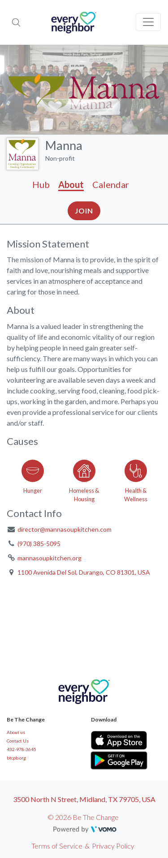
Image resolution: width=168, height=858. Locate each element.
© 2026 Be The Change (83, 817)
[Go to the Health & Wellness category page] (135, 479)
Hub (41, 184)
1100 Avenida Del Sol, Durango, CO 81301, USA (83, 572)
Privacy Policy (113, 845)
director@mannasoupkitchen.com (64, 529)
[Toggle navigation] (148, 22)
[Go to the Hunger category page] (32, 479)
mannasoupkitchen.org (49, 558)
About (71, 184)
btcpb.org (16, 757)
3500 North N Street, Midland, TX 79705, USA (84, 799)
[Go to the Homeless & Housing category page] (84, 479)
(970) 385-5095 (38, 543)
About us (16, 732)
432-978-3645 (21, 749)
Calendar (110, 184)
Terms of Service (56, 845)
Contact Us (18, 740)
